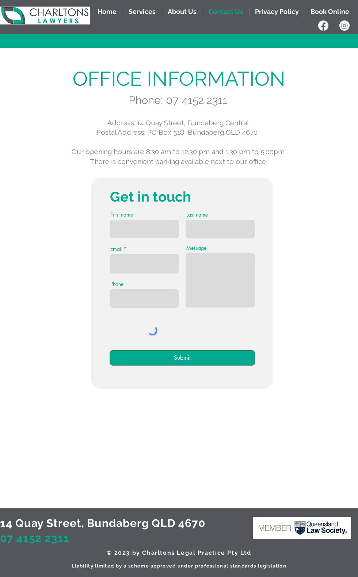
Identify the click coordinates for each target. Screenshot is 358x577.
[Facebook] (323, 25)
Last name (197, 214)
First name (121, 214)
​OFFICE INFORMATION (179, 79)
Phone (116, 284)
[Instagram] (344, 25)
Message (196, 248)
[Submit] (182, 358)
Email (116, 249)
